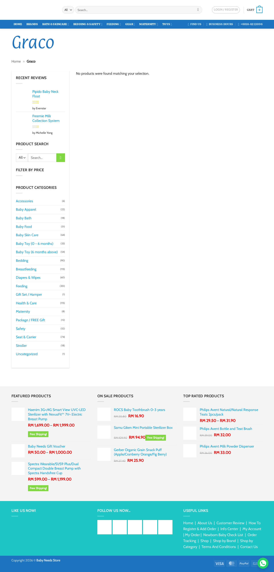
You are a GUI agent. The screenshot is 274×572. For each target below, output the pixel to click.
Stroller (21, 346)
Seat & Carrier (26, 337)
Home (18, 24)
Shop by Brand (224, 541)
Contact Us (249, 546)
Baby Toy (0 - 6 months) (34, 243)
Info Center (229, 529)
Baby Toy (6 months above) (37, 252)
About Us (205, 523)
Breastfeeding (26, 269)
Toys (167, 24)
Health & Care (26, 303)
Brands (32, 24)
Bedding (22, 260)
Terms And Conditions (219, 546)
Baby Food (24, 227)
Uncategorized (27, 354)
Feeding (114, 24)
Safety (20, 329)
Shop (204, 541)
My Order (192, 535)
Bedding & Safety (87, 24)
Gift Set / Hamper (29, 294)
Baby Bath (23, 218)
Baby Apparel (26, 209)
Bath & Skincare (55, 24)
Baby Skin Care (27, 235)
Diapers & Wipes (28, 277)
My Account (252, 529)
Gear (130, 24)
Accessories (24, 201)
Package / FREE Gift (30, 320)
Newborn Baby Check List (223, 535)
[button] (255, 10)
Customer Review (230, 523)
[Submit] (198, 10)
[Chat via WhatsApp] (262, 563)
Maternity (148, 24)
